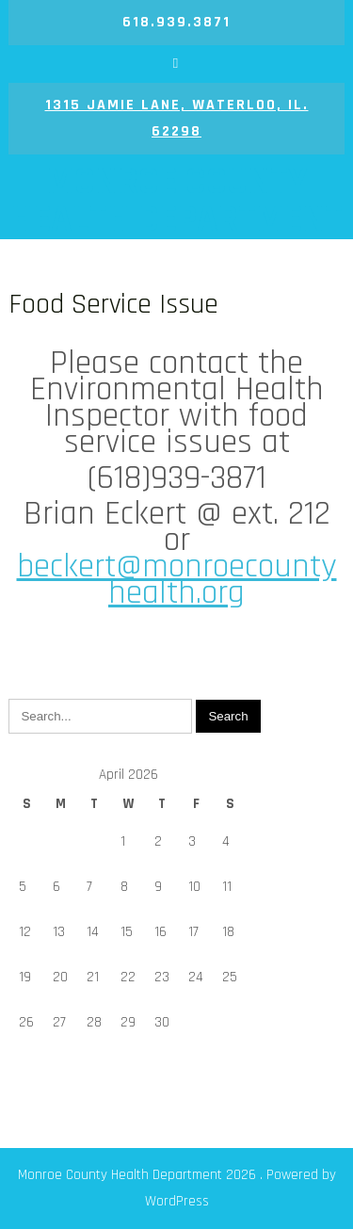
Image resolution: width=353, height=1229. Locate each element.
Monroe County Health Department (176, 201)
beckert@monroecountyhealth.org (177, 579)
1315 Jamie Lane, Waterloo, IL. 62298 (177, 118)
